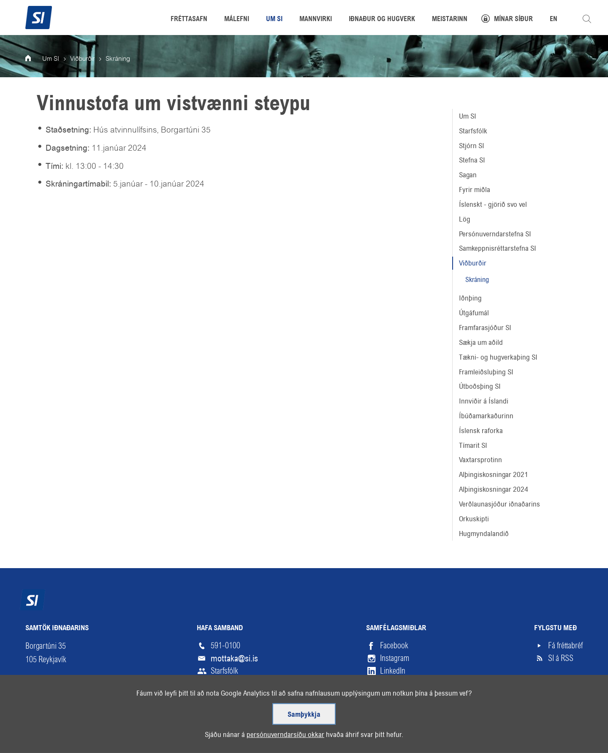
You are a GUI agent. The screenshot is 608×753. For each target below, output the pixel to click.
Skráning (477, 280)
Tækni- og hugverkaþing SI (498, 357)
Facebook (394, 645)
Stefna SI (472, 160)
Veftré (34, 739)
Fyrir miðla (474, 189)
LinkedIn (392, 671)
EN (553, 19)
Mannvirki (315, 19)
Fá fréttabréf (565, 645)
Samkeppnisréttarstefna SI (497, 248)
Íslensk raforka (481, 430)
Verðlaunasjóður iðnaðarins (499, 504)
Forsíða (33, 59)
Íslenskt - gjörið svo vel (493, 204)
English (152, 739)
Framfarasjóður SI (485, 327)
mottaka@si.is (234, 658)
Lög (464, 219)
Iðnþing (470, 298)
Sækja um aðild (481, 342)
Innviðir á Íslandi (483, 401)
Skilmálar (76, 739)
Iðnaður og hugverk (382, 19)
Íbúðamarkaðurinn (486, 416)
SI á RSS (560, 658)
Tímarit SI (473, 445)
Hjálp (116, 739)
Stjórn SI (471, 145)
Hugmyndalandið (484, 533)
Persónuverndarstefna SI (495, 234)
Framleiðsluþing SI (486, 372)
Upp (563, 739)
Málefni (236, 19)
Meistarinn (449, 19)
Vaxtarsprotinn (480, 459)
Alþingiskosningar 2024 (493, 489)
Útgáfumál (474, 313)
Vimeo (389, 683)
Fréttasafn (189, 19)
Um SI (467, 116)
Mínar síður (513, 19)
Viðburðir (472, 263)
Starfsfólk (473, 131)
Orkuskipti (474, 519)
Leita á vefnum (587, 19)
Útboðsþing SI (480, 386)
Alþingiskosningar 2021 (493, 474)
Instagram (394, 658)
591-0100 (225, 645)
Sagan (468, 175)
